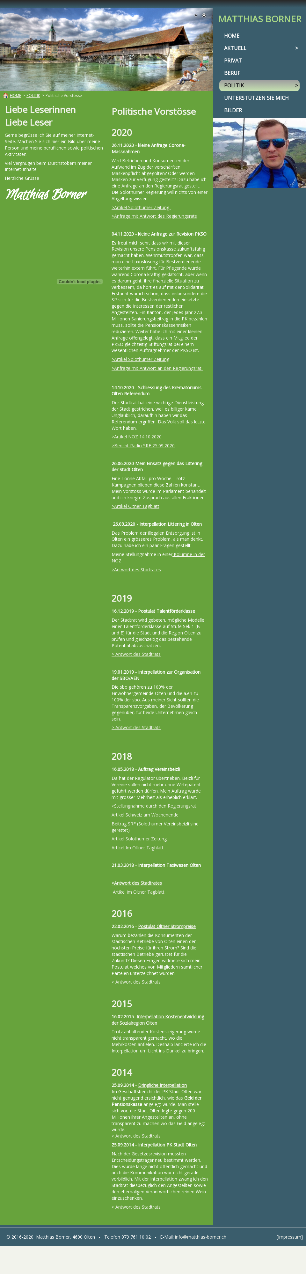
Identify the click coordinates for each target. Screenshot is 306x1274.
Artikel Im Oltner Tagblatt (138, 848)
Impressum (289, 1237)
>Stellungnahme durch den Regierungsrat (154, 806)
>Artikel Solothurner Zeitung (140, 359)
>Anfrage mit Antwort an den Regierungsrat (157, 368)
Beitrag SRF (124, 824)
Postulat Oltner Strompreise (167, 926)
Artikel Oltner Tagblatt (136, 506)
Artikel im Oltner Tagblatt (138, 892)
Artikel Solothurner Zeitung (142, 207)
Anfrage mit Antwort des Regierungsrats (155, 216)
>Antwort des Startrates (136, 570)
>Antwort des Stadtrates (137, 883)
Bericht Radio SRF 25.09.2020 (144, 446)
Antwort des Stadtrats (138, 982)
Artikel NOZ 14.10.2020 (138, 437)
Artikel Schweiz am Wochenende (145, 815)
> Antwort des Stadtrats (136, 654)
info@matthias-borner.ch (200, 1237)
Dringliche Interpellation (162, 1085)
